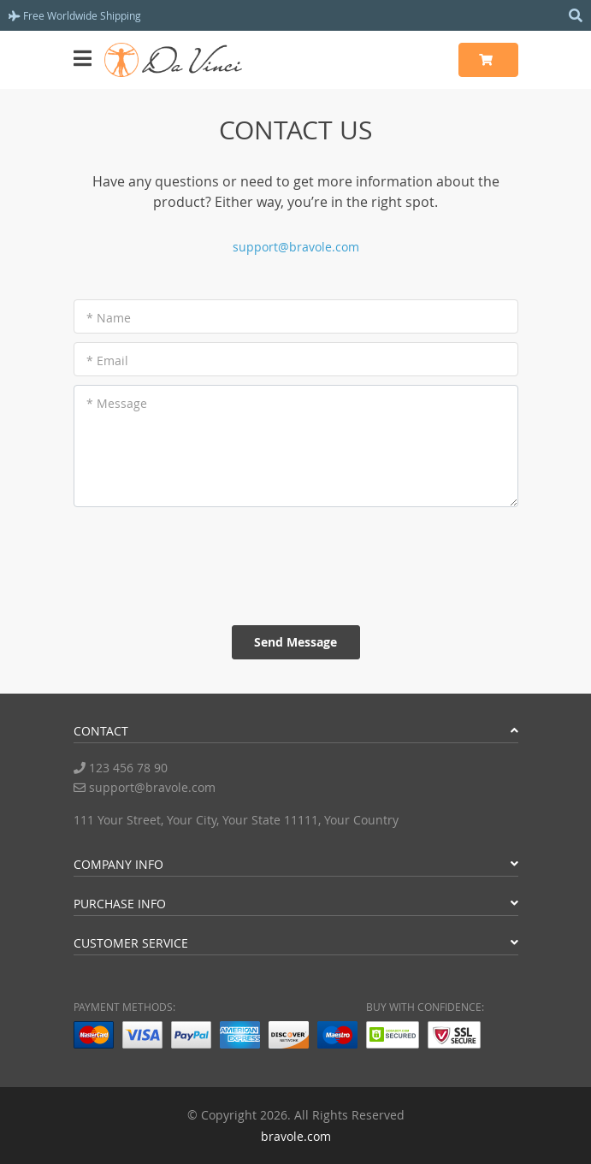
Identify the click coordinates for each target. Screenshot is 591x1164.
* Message (116, 403)
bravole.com (296, 1136)
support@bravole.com (296, 247)
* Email (107, 360)
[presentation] (296, 566)
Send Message (295, 642)
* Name (108, 318)
